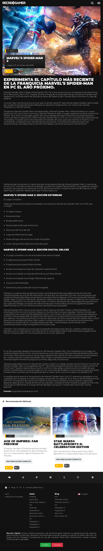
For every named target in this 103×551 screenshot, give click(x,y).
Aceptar (45, 545)
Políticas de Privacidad (17, 539)
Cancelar (57, 545)
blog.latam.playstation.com (25, 391)
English (85, 494)
